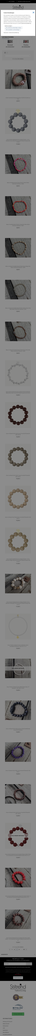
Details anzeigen (8, 25)
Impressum (6, 32)
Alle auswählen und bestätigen (13, 29)
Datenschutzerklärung (26, 23)
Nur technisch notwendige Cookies (13, 27)
